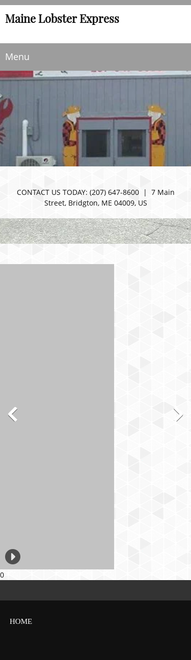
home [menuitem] (21, 621)
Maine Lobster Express (62, 19)
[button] (4, 416)
